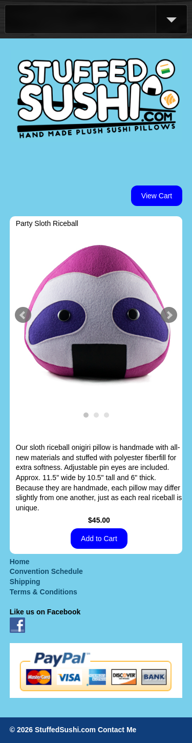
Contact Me (117, 730)
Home (20, 562)
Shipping (25, 581)
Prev (23, 315)
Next (169, 315)
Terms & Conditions (43, 592)
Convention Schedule (46, 571)
